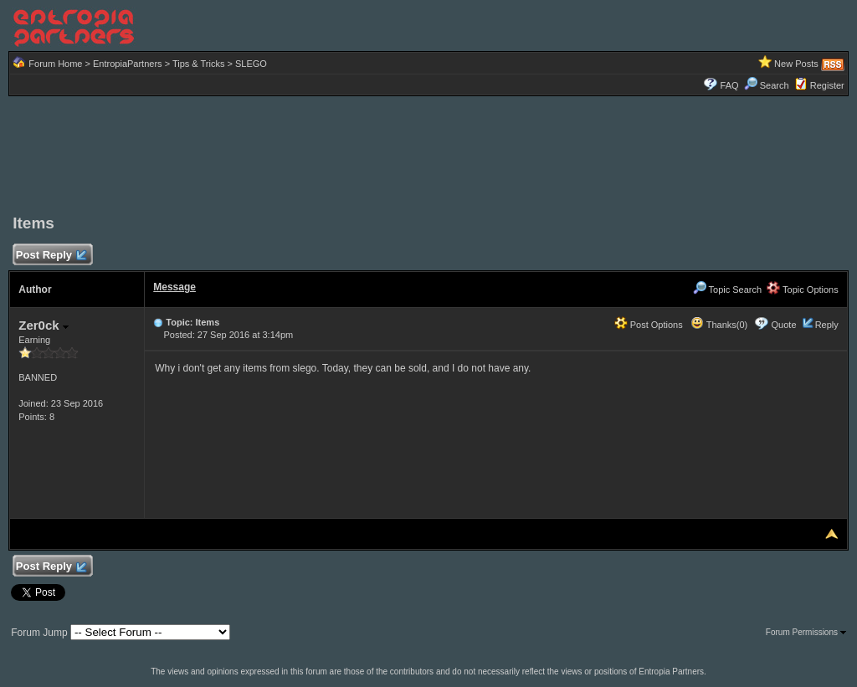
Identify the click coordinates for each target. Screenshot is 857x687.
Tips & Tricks (198, 64)
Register (827, 85)
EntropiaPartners (127, 64)
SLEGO (251, 64)
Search (766, 85)
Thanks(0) (718, 325)
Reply (827, 325)
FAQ (730, 85)
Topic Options (803, 290)
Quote (784, 325)
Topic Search (727, 290)
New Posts (796, 64)
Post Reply (50, 256)
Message (174, 287)
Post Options (648, 325)
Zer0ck (43, 325)
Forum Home (55, 64)
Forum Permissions (806, 632)
